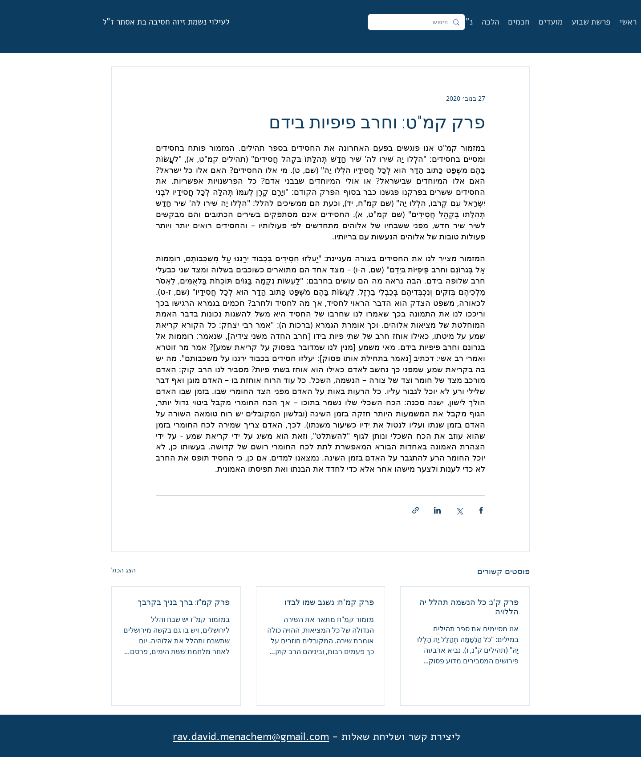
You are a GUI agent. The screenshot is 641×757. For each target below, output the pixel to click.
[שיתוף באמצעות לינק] (415, 510)
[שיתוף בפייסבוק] (481, 510)
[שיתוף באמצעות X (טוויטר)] (459, 510)
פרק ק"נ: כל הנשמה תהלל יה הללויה (469, 606)
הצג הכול (123, 570)
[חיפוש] (417, 22)
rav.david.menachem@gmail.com (251, 736)
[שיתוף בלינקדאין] (437, 510)
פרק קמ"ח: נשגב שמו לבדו (329, 602)
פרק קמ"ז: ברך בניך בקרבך (184, 602)
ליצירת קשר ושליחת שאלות (400, 736)
